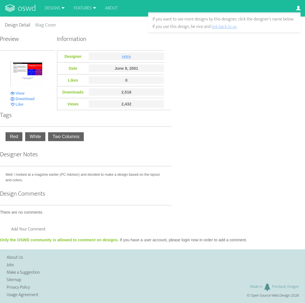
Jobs (10, 265)
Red (14, 136)
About (111, 8)
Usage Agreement (22, 295)
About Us (15, 257)
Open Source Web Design (270, 295)
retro (126, 56)
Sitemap (14, 280)
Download (25, 99)
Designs (52, 8)
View (20, 93)
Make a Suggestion (23, 272)
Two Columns (66, 136)
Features (83, 8)
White (35, 136)
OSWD (27, 8)
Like (19, 104)
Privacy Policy (18, 287)
